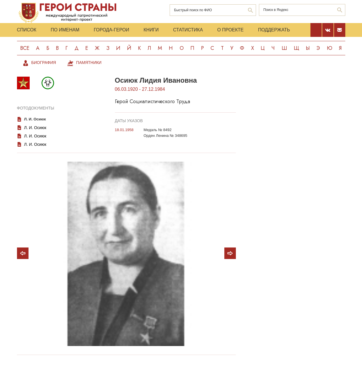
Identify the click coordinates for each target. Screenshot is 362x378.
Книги (151, 29)
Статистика (188, 29)
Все (24, 48)
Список (27, 29)
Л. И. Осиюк (35, 119)
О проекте (230, 29)
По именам (65, 29)
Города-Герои (111, 29)
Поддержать (274, 29)
